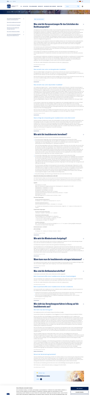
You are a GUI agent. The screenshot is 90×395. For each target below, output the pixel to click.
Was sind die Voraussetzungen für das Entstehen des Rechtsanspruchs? (13, 19)
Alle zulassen (79, 379)
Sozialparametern (65, 282)
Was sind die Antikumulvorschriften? (13, 31)
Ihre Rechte (40, 6)
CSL (8, 1)
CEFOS (14, 1)
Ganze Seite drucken (39, 19)
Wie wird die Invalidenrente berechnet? (14, 22)
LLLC (11, 1)
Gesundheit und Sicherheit (50, 6)
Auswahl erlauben (80, 383)
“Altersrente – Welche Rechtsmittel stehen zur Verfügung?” (47, 364)
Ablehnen (79, 387)
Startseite (9, 11)
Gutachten (25, 6)
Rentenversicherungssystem (36, 11)
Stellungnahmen (33, 6)
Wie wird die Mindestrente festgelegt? (13, 25)
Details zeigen (66, 392)
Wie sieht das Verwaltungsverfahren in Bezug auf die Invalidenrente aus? (13, 35)
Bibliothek (59, 6)
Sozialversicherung (24, 11)
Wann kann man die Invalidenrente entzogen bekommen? (13, 28)
